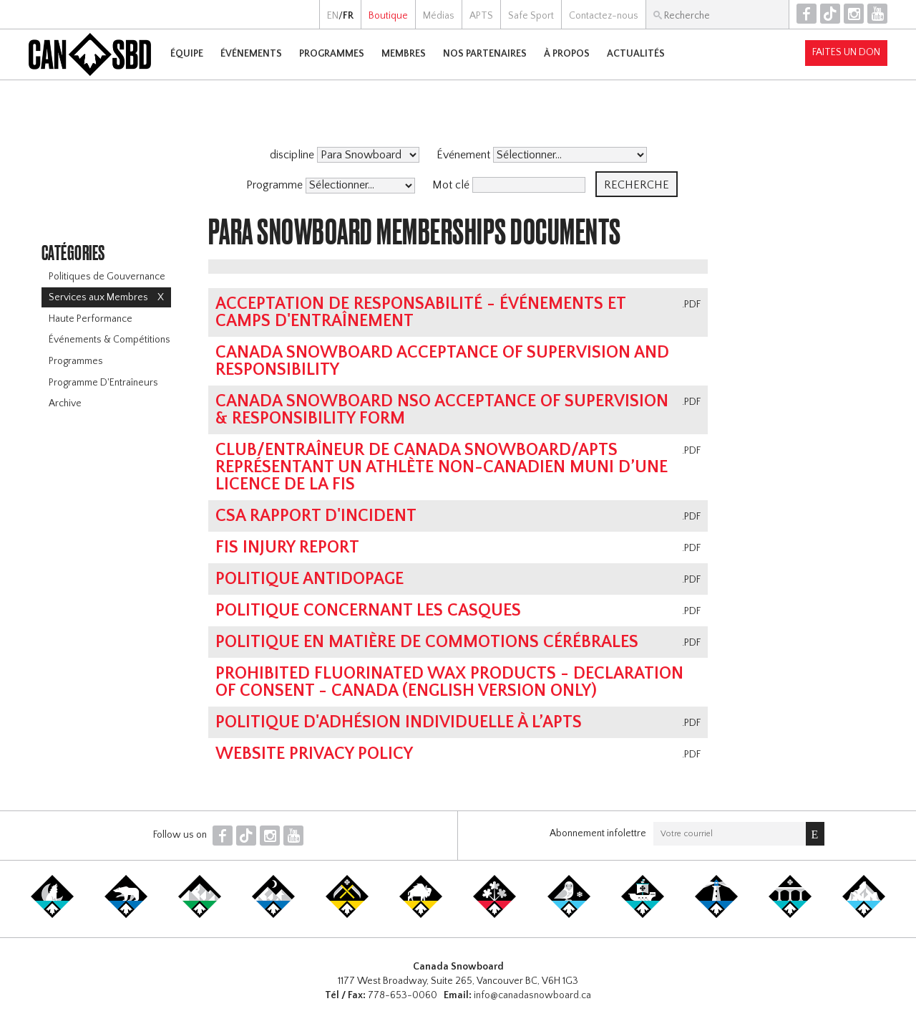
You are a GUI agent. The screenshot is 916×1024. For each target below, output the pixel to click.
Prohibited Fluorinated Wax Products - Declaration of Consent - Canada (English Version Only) (449, 682)
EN (332, 15)
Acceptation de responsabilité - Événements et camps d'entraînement (420, 312)
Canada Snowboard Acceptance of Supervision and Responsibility (442, 361)
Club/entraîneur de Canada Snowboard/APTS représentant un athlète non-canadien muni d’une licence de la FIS (441, 467)
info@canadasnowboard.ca (532, 995)
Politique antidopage (309, 579)
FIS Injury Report (287, 547)
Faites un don (846, 52)
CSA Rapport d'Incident (315, 516)
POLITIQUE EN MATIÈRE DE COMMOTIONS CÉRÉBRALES (426, 642)
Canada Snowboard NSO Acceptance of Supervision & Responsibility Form (441, 410)
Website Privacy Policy (314, 754)
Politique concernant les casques (368, 610)
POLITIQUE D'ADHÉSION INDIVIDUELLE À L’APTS (398, 722)
